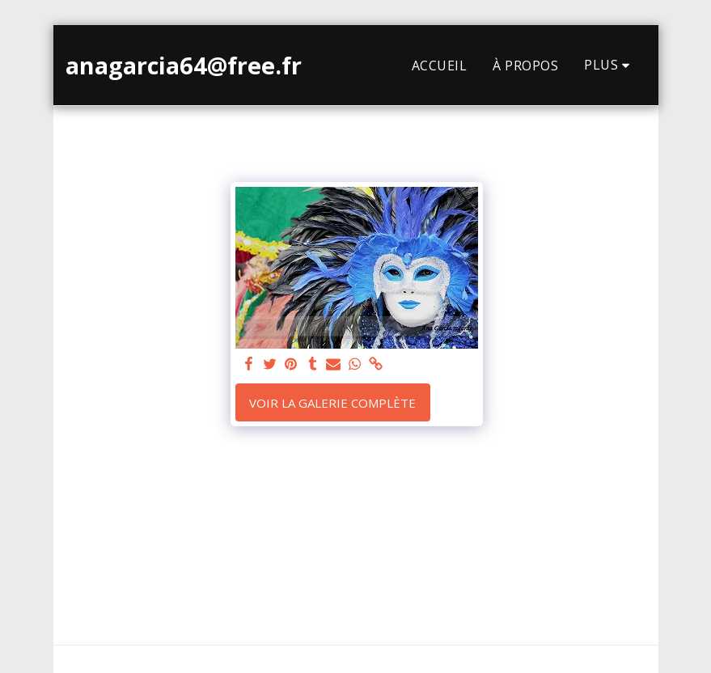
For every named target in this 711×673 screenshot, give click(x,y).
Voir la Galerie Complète (332, 403)
